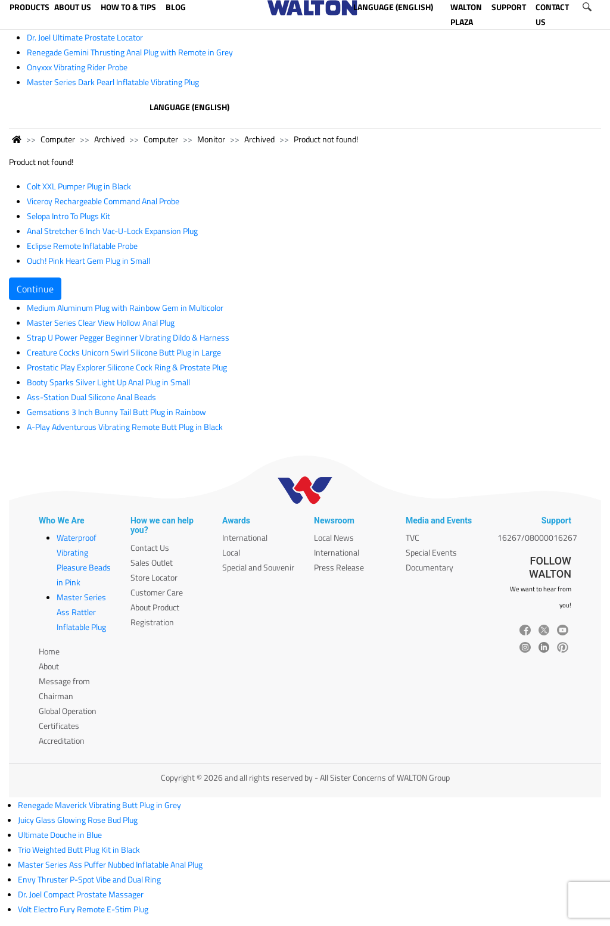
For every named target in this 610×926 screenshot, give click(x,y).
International (244, 537)
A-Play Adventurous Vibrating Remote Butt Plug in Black (125, 426)
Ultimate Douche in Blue (60, 834)
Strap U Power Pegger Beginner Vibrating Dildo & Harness (128, 337)
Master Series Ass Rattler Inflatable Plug (81, 612)
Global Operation (68, 710)
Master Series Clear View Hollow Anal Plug (101, 322)
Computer (58, 139)
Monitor (211, 139)
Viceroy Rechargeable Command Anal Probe (103, 201)
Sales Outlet (151, 562)
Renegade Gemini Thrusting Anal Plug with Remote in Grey (130, 52)
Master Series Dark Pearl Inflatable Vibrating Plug (113, 82)
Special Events (431, 552)
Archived (109, 139)
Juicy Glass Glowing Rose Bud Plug (78, 819)
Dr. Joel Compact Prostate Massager (81, 894)
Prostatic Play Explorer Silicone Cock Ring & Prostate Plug (127, 367)
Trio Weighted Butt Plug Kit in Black (79, 849)
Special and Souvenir (258, 567)
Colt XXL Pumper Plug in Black (79, 186)
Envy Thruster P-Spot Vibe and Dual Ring (89, 879)
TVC (412, 537)
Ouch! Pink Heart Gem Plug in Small (88, 260)
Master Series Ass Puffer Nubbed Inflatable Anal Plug (110, 864)
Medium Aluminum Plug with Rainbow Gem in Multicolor (125, 307)
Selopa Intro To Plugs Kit (68, 216)
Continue (35, 289)
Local (231, 552)
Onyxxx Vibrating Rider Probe (77, 67)
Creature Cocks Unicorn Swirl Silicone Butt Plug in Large (124, 352)
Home (49, 651)
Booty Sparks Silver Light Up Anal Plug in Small (108, 382)
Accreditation (62, 740)
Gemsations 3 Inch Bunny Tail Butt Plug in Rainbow (116, 412)
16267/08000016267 (537, 537)
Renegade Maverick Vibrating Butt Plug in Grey (99, 805)
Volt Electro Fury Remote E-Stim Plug (83, 909)
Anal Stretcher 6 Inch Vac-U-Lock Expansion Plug (112, 231)
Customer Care (156, 592)
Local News (334, 537)
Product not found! (326, 139)
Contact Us (149, 547)
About (49, 666)
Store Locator (154, 577)
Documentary (429, 567)
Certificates (59, 725)
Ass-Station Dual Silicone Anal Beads (91, 397)
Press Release (339, 567)
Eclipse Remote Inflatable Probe (82, 245)
